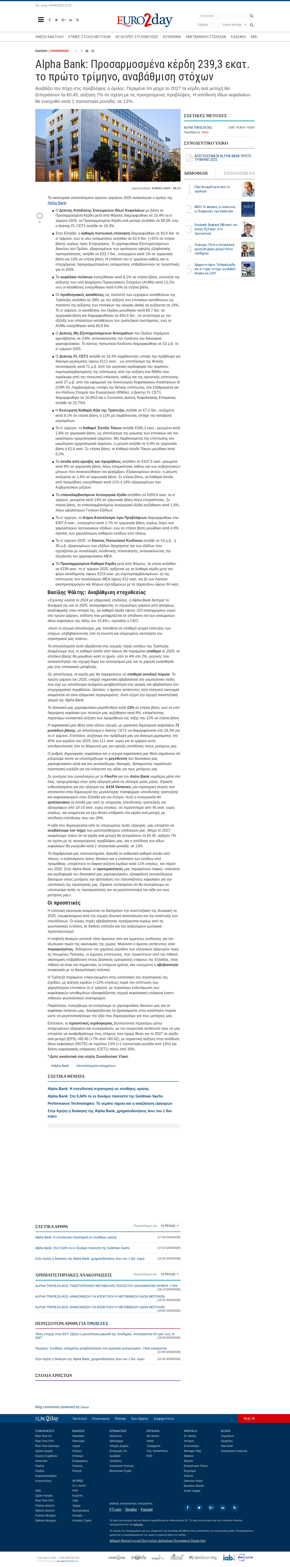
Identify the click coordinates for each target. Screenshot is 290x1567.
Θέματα (188, 1461)
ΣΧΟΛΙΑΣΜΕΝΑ (239, 173)
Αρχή (247, 1418)
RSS (149, 1456)
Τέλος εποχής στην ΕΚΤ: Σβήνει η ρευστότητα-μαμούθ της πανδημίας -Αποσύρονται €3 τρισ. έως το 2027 (108, 1335)
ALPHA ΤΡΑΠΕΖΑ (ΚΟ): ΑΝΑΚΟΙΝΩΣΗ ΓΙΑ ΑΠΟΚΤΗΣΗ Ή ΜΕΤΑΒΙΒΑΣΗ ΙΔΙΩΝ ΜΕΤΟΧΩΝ (108, 1298)
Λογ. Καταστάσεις (157, 1451)
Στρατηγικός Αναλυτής (234, 1451)
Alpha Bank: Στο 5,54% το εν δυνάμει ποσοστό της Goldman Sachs (108, 1248)
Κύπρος (77, 1471)
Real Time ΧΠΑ (44, 1441)
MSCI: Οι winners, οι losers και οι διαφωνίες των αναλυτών (215, 209)
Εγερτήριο (190, 1471)
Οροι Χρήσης (139, 1419)
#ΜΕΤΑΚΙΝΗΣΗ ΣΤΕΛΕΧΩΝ (206, 36)
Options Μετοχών (45, 1520)
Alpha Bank (57, 203)
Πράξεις (40, 1471)
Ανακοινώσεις (43, 1480)
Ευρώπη (77, 1495)
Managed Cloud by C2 (67, 1561)
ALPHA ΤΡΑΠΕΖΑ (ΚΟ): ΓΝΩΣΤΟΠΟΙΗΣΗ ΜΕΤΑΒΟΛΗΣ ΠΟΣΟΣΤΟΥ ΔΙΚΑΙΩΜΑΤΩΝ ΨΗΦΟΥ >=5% (108, 1287)
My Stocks (153, 1436)
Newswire (78, 1436)
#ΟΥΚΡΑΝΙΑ (172, 36)
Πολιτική (77, 1466)
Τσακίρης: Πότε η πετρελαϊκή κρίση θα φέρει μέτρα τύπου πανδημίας (214, 249)
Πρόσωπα (116, 1436)
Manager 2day (192, 1451)
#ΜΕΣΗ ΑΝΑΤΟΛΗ (49, 36)
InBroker (138, 1524)
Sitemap (120, 1419)
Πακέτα (39, 1466)
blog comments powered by (62, 1407)
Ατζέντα (188, 1475)
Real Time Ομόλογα (47, 1446)
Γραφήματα (153, 1446)
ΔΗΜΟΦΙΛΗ (196, 173)
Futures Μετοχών (45, 1515)
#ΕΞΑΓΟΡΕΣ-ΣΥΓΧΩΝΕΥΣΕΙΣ (136, 36)
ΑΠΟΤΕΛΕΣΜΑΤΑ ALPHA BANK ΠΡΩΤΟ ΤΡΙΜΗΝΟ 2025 (217, 158)
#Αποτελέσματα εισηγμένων (96, 1066)
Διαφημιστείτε (164, 1419)
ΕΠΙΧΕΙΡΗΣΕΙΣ (60, 51)
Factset (146, 1509)
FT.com (115, 1509)
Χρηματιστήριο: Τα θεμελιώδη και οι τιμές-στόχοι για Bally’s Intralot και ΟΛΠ (215, 269)
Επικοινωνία (100, 1419)
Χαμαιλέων (227, 1436)
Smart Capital (192, 1490)
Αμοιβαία (115, 1456)
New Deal (227, 1446)
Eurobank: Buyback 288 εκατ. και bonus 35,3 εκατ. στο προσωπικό (216, 229)
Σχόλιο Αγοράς (44, 1451)
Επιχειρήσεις (80, 1461)
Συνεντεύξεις (191, 1446)
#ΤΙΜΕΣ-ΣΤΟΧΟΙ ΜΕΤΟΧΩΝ (89, 36)
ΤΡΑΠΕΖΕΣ (97, 1323)
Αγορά (76, 1446)
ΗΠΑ (75, 1490)
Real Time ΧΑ (43, 1436)
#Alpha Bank (60, 1066)
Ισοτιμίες (77, 1515)
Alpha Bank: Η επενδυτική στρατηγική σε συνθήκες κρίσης (108, 1237)
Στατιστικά (41, 1461)
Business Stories (194, 1485)
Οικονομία (78, 1441)
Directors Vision (193, 1480)
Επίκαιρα (77, 1456)
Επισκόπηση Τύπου (196, 1466)
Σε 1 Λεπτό (79, 1485)
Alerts (205, 132)
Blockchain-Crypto (121, 1471)
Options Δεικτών (45, 1510)
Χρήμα (76, 1505)
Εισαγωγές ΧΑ (118, 1451)
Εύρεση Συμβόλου (46, 1456)
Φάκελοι (189, 1456)
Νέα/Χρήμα (116, 1441)
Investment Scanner (122, 1466)
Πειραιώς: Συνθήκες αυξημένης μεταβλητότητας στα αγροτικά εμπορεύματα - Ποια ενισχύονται (108, 1350)
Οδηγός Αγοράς (119, 1446)
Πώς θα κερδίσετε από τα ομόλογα (212, 189)
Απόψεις (189, 1441)
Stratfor (131, 1509)
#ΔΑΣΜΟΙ (238, 36)
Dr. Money (190, 1436)
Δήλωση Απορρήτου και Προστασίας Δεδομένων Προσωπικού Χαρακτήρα (157, 1541)
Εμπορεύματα (80, 1510)
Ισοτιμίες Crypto (82, 1520)
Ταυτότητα (79, 1419)
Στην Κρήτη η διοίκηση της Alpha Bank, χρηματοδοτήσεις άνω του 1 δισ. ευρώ (108, 1258)
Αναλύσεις (116, 1461)
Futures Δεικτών (45, 1505)
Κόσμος (77, 1451)
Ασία (75, 1500)
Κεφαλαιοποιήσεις (46, 1475)
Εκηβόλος (227, 1441)
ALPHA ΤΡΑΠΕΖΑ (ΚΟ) (198, 127)
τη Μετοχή (170, 1225)
